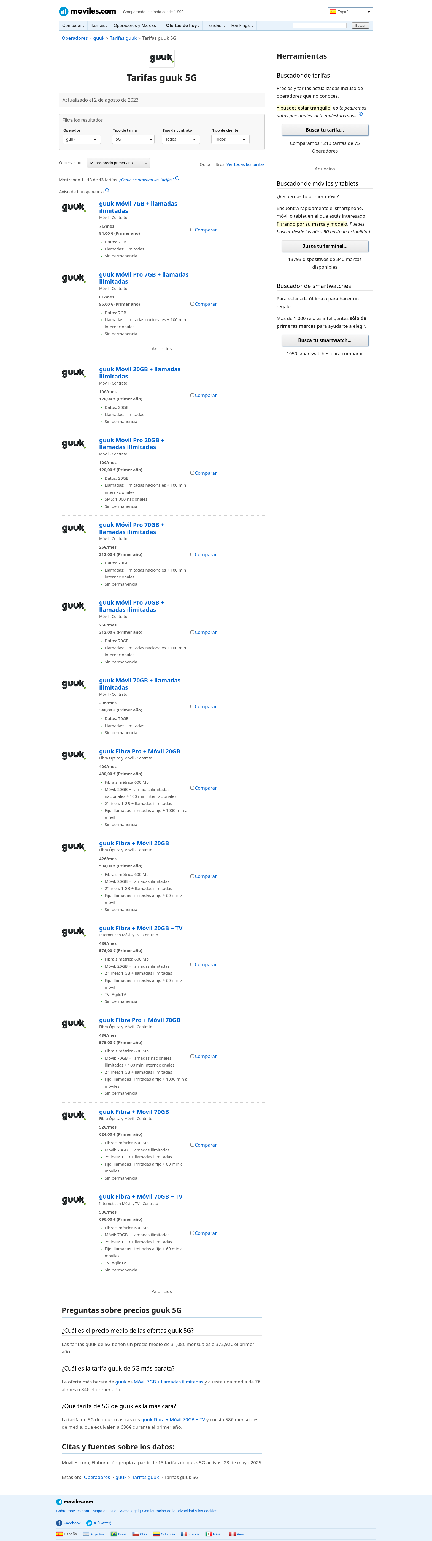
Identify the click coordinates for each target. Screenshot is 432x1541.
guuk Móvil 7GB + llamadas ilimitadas (138, 207)
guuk (98, 38)
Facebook (68, 1523)
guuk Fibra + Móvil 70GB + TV (141, 1196)
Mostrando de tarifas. (119, 178)
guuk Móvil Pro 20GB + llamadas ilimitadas (131, 443)
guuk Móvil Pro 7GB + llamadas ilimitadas (144, 278)
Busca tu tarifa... (325, 130)
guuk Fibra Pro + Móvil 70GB (139, 1020)
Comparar (73, 25)
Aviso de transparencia (84, 191)
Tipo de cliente (225, 130)
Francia (190, 1534)
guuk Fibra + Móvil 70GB (134, 1112)
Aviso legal (129, 1511)
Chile (139, 1534)
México (214, 1534)
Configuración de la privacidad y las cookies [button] (179, 1511)
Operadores (75, 38)
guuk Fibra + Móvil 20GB (134, 843)
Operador (71, 130)
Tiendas (215, 25)
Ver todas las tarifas (245, 164)
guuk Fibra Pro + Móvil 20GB (139, 751)
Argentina (93, 1534)
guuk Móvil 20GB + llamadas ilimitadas (140, 372)
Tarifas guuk (123, 38)
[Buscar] (320, 25)
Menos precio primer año (118, 162)
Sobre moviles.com (72, 1511)
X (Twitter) (98, 1523)
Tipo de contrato (177, 130)
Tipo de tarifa (125, 130)
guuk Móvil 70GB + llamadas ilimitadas (140, 683)
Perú (236, 1534)
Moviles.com (87, 11)
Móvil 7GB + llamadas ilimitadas (168, 1382)
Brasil (118, 1534)
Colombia (164, 1534)
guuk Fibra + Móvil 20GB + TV (141, 928)
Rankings (242, 25)
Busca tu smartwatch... (325, 340)
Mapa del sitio (104, 1511)
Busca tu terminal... (325, 246)
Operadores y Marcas (137, 25)
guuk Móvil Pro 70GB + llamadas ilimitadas (131, 528)
